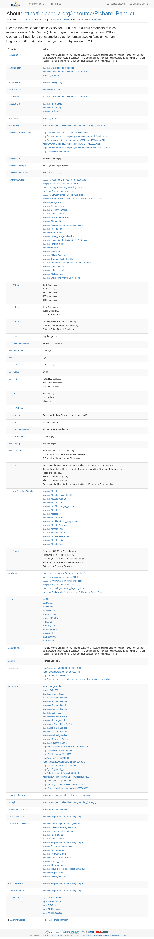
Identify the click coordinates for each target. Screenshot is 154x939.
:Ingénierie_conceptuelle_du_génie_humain (67, 263)
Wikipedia (55, 935)
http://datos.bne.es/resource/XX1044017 (62, 765)
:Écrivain (51, 111)
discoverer (16, 816)
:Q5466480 (51, 75)
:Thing (47, 599)
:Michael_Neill (53, 274)
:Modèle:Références (56, 536)
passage (14, 443)
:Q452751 (50, 690)
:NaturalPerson (51, 629)
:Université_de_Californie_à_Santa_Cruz (66, 71)
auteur (13, 307)
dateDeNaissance (19, 343)
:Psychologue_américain (58, 191)
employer (13, 96)
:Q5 (47, 622)
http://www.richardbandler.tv (56, 151)
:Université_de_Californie (58, 68)
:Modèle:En (52, 510)
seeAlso (13, 668)
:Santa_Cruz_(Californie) (58, 236)
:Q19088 (50, 614)
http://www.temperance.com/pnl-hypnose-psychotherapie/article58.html (76, 136)
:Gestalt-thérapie (54, 206)
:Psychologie (52, 229)
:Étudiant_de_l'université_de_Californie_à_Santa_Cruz (72, 198)
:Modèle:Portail (54, 529)
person (27, 19)
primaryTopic (17, 920)
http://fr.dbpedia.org (60, 19)
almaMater (14, 68)
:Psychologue (53, 107)
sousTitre (15, 450)
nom (12, 422)
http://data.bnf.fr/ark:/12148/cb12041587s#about (65, 746)
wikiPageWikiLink (17, 180)
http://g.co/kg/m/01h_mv (54, 769)
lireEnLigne (15, 408)
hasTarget (15, 897)
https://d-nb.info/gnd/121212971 (58, 754)
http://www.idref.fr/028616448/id (57, 750)
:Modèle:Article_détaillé (57, 495)
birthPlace (14, 82)
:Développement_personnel (59, 827)
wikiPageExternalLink (19, 132)
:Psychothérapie (54, 850)
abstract (13, 55)
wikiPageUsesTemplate (21, 491)
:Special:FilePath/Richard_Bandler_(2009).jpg (69, 802)
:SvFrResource (52, 897)
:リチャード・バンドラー (58, 724)
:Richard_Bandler (52, 686)
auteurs (14, 321)
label (11, 661)
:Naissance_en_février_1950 (60, 183)
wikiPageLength (17, 165)
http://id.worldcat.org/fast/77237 (57, 780)
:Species (48, 640)
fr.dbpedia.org (95, 19)
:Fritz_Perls (52, 202)
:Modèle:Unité (53, 540)
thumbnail (14, 125)
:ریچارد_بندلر (52, 713)
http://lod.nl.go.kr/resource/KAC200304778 (63, 784)
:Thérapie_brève (54, 865)
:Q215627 (50, 618)
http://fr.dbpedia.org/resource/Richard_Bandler (78, 13)
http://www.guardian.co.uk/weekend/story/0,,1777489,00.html (71, 144)
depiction (13, 802)
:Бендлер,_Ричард (56, 739)
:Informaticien (53, 104)
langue (13, 372)
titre (12, 465)
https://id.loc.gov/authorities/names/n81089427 (64, 762)
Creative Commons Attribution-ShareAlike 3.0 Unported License (102, 935)
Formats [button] (57, 4)
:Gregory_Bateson (55, 210)
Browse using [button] (37, 4)
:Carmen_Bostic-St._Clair (58, 259)
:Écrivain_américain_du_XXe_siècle (64, 195)
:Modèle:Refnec (54, 532)
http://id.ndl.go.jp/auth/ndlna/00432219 (61, 773)
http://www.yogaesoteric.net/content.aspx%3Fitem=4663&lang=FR (74, 140)
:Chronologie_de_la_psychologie (62, 823)
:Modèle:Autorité (54, 499)
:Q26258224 (52, 118)
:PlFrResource (51, 909)
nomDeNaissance (19, 429)
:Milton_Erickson (54, 255)
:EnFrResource (52, 905)
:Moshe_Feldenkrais (56, 217)
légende (14, 415)
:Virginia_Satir (53, 244)
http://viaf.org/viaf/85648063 (56, 758)
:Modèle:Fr (51, 514)
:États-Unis (52, 89)
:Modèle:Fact (53, 544)
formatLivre (15, 350)
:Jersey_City (52, 82)
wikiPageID (14, 158)
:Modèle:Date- (53, 502)
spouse (13, 118)
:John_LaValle (53, 266)
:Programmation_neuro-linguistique (63, 187)
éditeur (13, 551)
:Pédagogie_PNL (54, 854)
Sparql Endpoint (139, 4)
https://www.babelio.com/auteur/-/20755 (61, 672)
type (11, 599)
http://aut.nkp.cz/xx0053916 (56, 675)
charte (13, 336)
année (13, 285)
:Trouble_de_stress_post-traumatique (64, 869)
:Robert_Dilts (53, 861)
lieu (12, 393)
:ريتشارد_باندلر (53, 694)
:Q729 (49, 625)
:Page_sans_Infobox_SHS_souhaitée (64, 180)
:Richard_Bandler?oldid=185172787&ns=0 (67, 795)
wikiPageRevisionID (18, 172)
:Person (48, 603)
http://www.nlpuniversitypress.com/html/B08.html (65, 132)
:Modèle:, (51, 491)
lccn (12, 379)
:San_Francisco (54, 232)
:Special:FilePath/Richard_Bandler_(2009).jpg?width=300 (75, 125)
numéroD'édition (18, 436)
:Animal (48, 633)
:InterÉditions (53, 835)
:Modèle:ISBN (53, 517)
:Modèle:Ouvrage (55, 525)
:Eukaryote (49, 637)
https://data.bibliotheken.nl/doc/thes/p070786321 (65, 788)
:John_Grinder (53, 214)
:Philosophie (52, 221)
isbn (12, 364)
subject (12, 573)
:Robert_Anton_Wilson (57, 857)
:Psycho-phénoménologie (58, 846)
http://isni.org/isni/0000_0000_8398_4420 (62, 668)
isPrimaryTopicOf (17, 809)
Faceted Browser (116, 4)
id (11, 357)
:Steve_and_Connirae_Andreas (61, 278)
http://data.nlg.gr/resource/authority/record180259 (66, 777)
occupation (14, 104)
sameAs (13, 686)
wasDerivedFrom (17, 795)
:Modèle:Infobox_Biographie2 (60, 521)
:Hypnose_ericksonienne (58, 831)
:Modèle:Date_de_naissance (60, 506)
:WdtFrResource (52, 913)
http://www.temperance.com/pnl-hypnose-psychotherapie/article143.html (76, 147)
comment (13, 648)
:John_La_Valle (54, 270)
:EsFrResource (52, 901)
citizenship (14, 89)
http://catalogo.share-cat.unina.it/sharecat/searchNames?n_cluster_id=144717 (79, 679)
